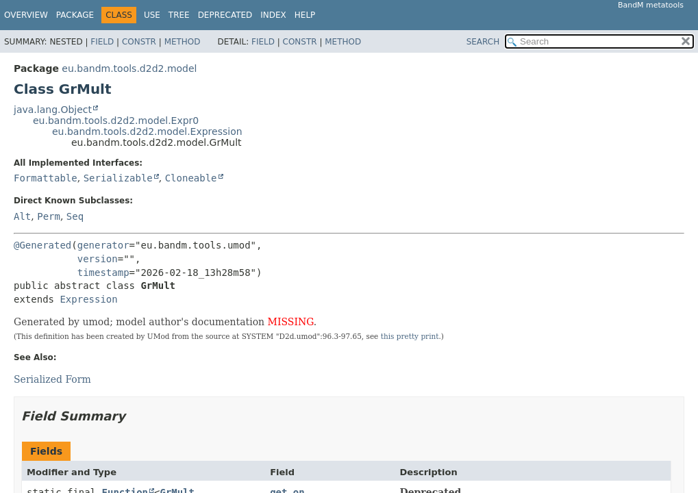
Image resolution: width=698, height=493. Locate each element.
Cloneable (191, 178)
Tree (179, 15)
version (97, 258)
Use (152, 15)
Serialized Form (52, 379)
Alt (22, 216)
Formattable (45, 178)
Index (273, 15)
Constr (139, 42)
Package (75, 15)
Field (102, 42)
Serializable (118, 178)
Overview (26, 15)
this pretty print (410, 336)
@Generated (42, 245)
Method (182, 42)
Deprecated (225, 15)
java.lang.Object (53, 109)
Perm (48, 216)
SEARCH (483, 42)
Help (305, 15)
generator (103, 245)
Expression (88, 299)
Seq (75, 216)
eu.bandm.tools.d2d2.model (129, 68)
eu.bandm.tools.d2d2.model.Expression (147, 131)
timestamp (103, 272)
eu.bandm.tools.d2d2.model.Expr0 (116, 120)
